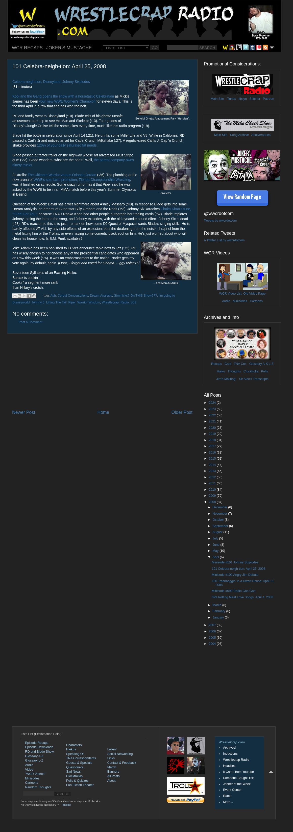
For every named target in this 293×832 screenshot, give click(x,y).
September (221, 526)
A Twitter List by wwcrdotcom (224, 240)
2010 (213, 489)
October (219, 519)
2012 (213, 477)
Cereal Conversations (73, 295)
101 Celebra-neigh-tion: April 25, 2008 (238, 568)
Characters (74, 745)
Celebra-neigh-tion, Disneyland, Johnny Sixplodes (51, 82)
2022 (213, 415)
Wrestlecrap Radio (236, 760)
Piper (72, 302)
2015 (213, 458)
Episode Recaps (36, 743)
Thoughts (234, 371)
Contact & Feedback (121, 763)
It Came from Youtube (238, 772)
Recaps (216, 364)
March (218, 605)
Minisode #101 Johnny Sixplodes (235, 562)
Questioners (74, 767)
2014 (213, 465)
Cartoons (256, 301)
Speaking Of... (76, 754)
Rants (227, 796)
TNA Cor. (240, 364)
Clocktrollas (74, 776)
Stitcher (255, 99)
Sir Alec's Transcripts (253, 379)
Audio (226, 301)
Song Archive (239, 135)
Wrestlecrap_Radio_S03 (119, 302)
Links (111, 758)
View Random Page (242, 197)
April (216, 557)
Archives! (229, 747)
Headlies (229, 766)
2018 (213, 440)
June (217, 544)
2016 (213, 452)
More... (228, 802)
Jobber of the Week (237, 784)
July (216, 538)
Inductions (230, 753)
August (218, 532)
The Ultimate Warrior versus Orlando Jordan (62, 175)
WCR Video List (230, 293)
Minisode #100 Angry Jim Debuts (235, 575)
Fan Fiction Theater (80, 785)
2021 (213, 421)
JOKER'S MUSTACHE (69, 47)
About (111, 780)
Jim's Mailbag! (226, 379)
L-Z (271, 364)
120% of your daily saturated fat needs (67, 145)
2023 (213, 409)
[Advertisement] (102, 371)
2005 (213, 637)
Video (29, 769)
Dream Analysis (101, 295)
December (220, 507)
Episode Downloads (39, 747)
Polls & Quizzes (77, 780)
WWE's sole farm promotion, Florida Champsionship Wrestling (82, 180)
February (219, 611)
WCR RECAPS (27, 47)
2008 (213, 502)
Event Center (232, 790)
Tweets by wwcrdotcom (220, 220)
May (216, 551)
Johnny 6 (38, 302)
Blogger (67, 804)
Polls (264, 371)
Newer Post (23, 412)
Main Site (217, 99)
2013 (213, 471)
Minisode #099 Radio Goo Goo (233, 591)
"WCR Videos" (35, 774)
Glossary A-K (258, 364)
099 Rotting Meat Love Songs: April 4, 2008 (242, 597)
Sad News (73, 771)
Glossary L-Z (34, 760)
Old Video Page (254, 293)
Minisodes (240, 301)
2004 (213, 644)
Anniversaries (261, 135)
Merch (111, 767)
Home (103, 412)
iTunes (231, 99)
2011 (213, 483)
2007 (213, 625)
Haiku (221, 371)
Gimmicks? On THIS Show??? (135, 295)
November (220, 513)
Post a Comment (30, 322)
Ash (53, 295)
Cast (228, 364)
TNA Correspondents (81, 758)
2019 (213, 434)
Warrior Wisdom (88, 302)
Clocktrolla (250, 371)
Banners (113, 771)
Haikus (71, 749)
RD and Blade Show (39, 751)
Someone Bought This (238, 778)
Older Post (182, 412)
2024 (213, 403)
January (219, 617)
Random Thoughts (38, 787)
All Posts (113, 776)
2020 (213, 428)
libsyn (243, 99)
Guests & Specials (79, 763)
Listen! (112, 749)
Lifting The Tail (56, 302)
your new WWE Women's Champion (67, 101)
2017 (213, 446)
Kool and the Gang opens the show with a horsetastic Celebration (63, 96)
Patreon (268, 99)
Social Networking (120, 754)
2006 (213, 631)
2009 (213, 495)
